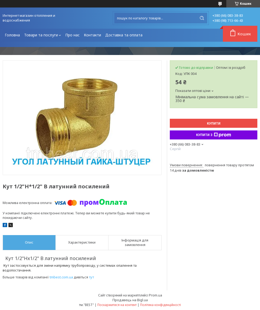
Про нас (72, 34)
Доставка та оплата (123, 34)
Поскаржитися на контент (117, 305)
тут (91, 277)
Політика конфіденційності (160, 305)
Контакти (92, 34)
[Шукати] (202, 18)
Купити (213, 123)
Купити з (213, 135)
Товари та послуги (41, 34)
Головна (12, 34)
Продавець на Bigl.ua (130, 300)
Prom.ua (155, 295)
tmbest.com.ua (61, 277)
